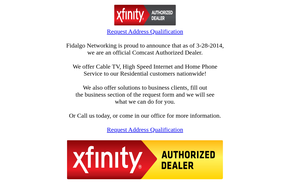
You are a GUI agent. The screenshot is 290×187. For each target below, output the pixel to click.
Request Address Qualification (145, 31)
